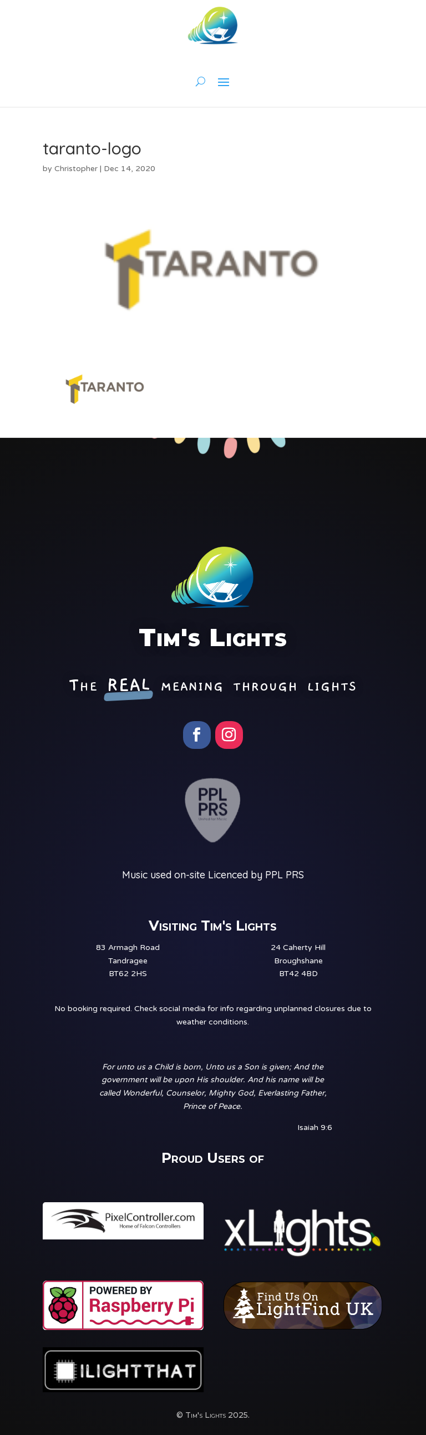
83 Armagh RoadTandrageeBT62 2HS (128, 961)
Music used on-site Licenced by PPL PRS (213, 874)
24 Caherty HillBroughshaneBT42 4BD (298, 961)
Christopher (76, 168)
